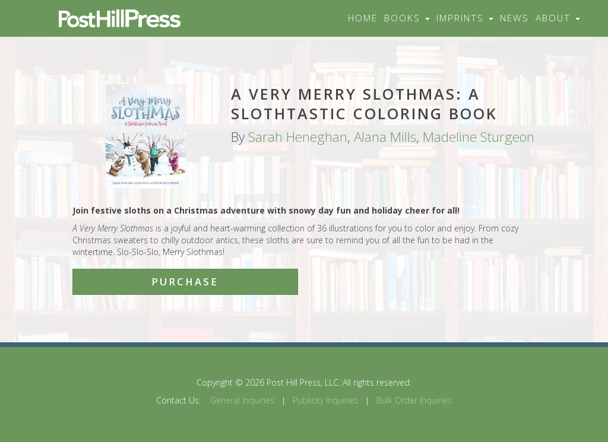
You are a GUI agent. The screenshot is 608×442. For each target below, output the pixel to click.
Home (363, 18)
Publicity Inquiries (325, 400)
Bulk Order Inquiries (414, 400)
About (558, 18)
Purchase (184, 281)
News (514, 18)
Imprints (464, 18)
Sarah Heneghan (297, 137)
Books (407, 18)
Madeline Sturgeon (478, 137)
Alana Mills (385, 137)
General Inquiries (242, 400)
